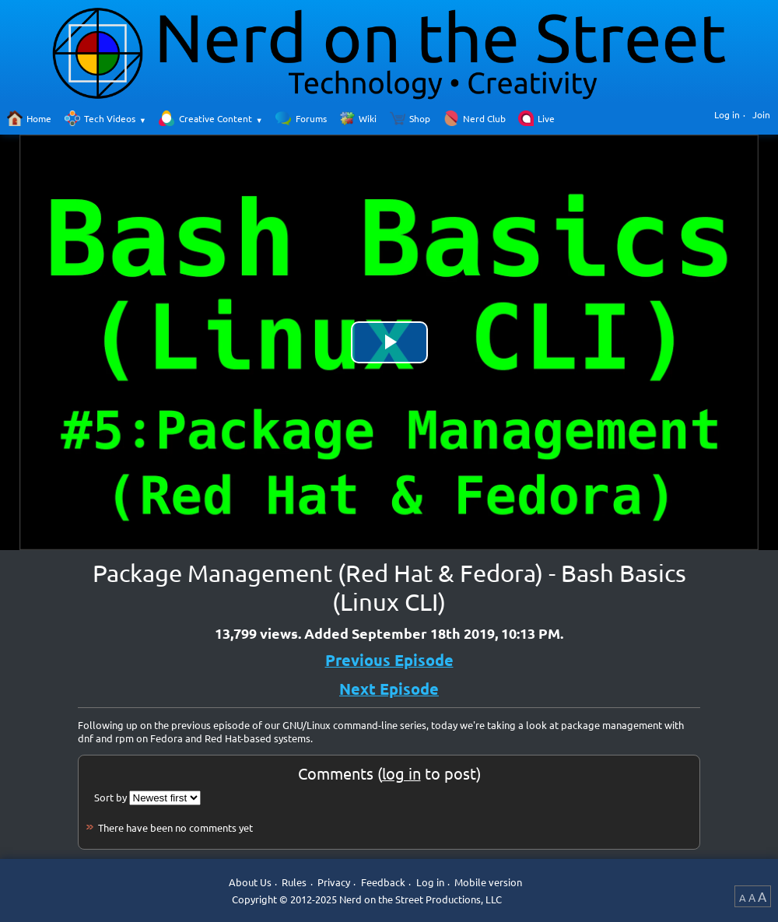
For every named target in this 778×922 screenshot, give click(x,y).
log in (401, 773)
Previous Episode (389, 660)
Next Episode (389, 688)
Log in (727, 114)
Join (761, 114)
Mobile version (488, 882)
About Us (250, 882)
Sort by (110, 797)
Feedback (383, 882)
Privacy (333, 882)
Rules (294, 882)
